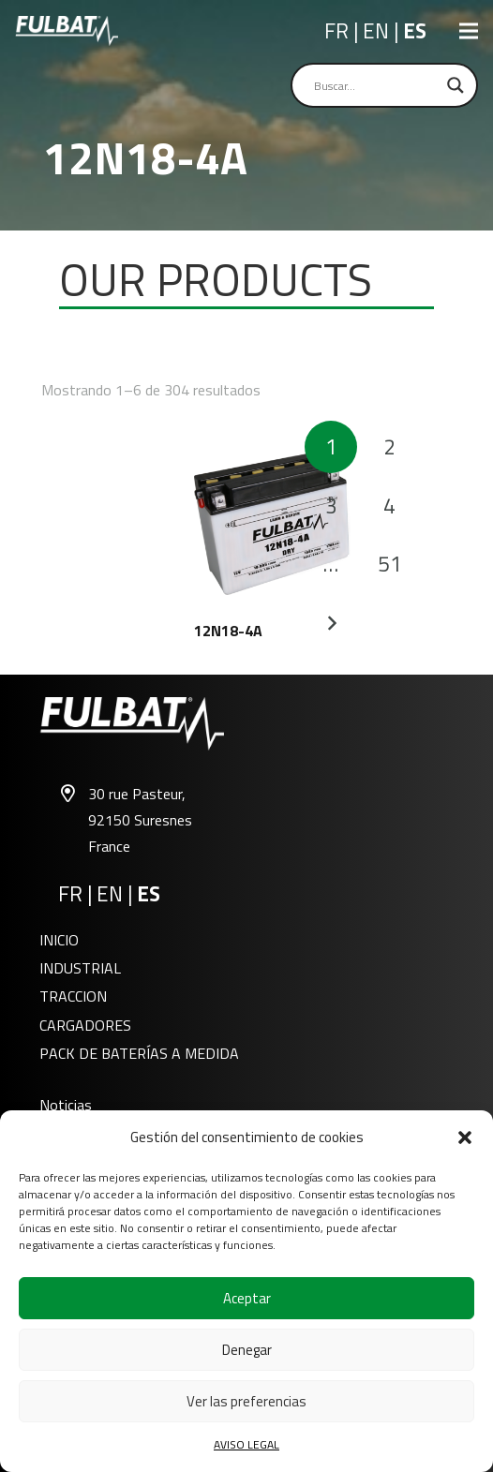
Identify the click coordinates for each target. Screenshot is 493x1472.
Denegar (247, 1349)
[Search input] (376, 85)
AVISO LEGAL (246, 1444)
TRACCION (73, 996)
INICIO (59, 940)
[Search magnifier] (455, 85)
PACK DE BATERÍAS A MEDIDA (139, 1053)
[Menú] (468, 30)
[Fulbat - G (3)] (66, 31)
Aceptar (247, 1298)
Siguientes (331, 623)
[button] (465, 1137)
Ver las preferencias (246, 1401)
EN (378, 31)
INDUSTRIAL (80, 968)
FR (338, 31)
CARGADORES (85, 1025)
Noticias (65, 1104)
